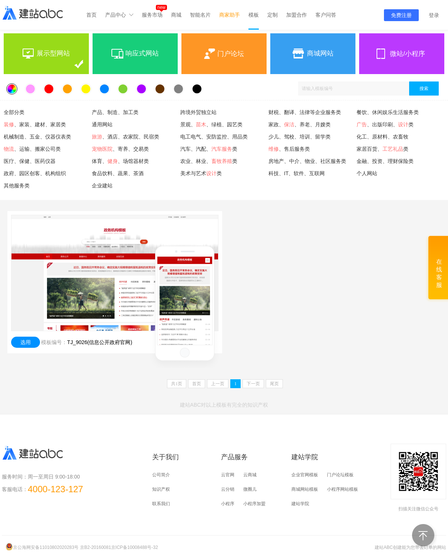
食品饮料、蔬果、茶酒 (118, 173)
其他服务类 (17, 186)
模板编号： (54, 342)
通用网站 (102, 124)
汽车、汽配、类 (208, 149)
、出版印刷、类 (385, 124)
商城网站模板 (304, 489)
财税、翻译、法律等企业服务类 (304, 112)
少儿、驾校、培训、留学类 (299, 137)
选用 (25, 342)
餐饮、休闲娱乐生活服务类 (388, 112)
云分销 (227, 489)
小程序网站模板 (342, 489)
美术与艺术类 (201, 173)
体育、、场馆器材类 (120, 161)
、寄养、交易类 (120, 149)
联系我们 (161, 503)
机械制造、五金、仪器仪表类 (37, 137)
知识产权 (161, 489)
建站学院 (300, 503)
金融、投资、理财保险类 (385, 161)
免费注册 (401, 15)
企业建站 (102, 186)
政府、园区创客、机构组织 (35, 173)
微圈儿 (250, 489)
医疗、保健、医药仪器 (30, 161)
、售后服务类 (289, 149)
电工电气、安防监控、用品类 (214, 137)
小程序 (227, 503)
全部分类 (14, 112)
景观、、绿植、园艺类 (211, 124)
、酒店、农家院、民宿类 (125, 137)
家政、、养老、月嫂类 (299, 124)
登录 (434, 15)
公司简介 (161, 474)
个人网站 (367, 173)
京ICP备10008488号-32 (134, 547)
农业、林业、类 (208, 161)
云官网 (227, 474)
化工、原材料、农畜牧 (382, 137)
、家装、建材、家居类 (35, 124)
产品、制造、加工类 (115, 112)
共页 (176, 383)
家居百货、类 (382, 149)
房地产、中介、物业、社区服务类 (307, 161)
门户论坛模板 (340, 474)
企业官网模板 (304, 474)
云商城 (250, 474)
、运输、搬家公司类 (32, 149)
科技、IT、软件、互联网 (296, 173)
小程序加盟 (254, 503)
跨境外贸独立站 (198, 112)
